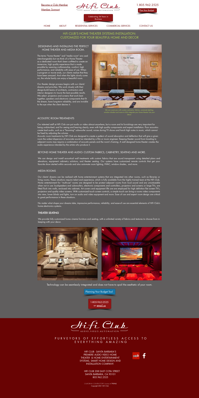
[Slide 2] (129, 72)
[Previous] (120, 64)
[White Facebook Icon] (144, 355)
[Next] (138, 64)
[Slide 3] (127, 72)
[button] (86, 26)
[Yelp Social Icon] (135, 355)
